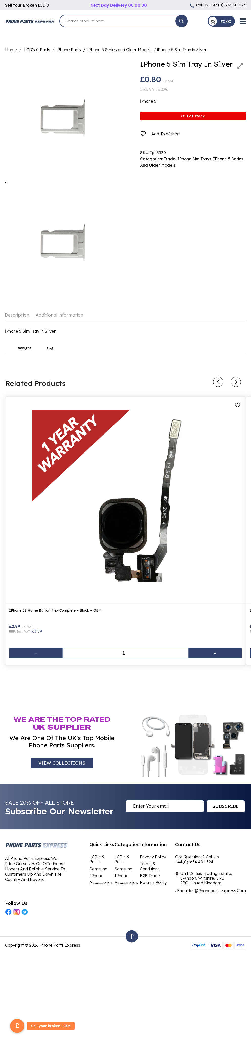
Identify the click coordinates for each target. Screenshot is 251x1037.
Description (17, 315)
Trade (169, 158)
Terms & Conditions (150, 866)
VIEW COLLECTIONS (61, 763)
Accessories (101, 882)
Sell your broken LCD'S (27, 5)
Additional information (59, 315)
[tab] (18, 315)
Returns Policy (153, 882)
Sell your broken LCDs (50, 1026)
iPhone (96, 875)
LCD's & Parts (37, 49)
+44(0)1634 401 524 (228, 5)
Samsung (98, 868)
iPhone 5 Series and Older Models (120, 49)
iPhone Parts (69, 49)
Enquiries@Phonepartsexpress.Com (211, 890)
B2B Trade (150, 875)
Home (11, 49)
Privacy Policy (153, 856)
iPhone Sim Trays (194, 158)
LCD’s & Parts (97, 859)
